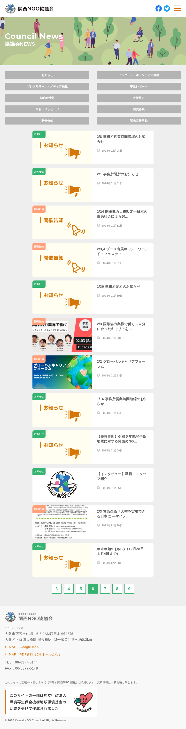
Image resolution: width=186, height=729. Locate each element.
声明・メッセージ (47, 109)
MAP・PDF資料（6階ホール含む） (35, 654)
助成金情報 (47, 98)
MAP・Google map (24, 647)
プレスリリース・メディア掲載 (47, 86)
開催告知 (47, 120)
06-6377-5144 (26, 662)
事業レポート (138, 86)
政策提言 (139, 98)
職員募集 (139, 109)
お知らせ (47, 75)
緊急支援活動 (138, 120)
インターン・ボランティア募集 (138, 75)
